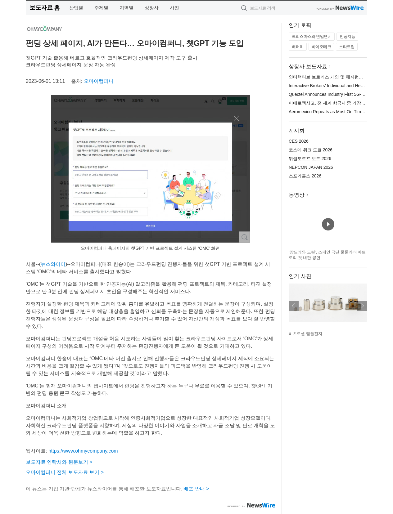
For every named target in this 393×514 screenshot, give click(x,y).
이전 (294, 306)
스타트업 (347, 46)
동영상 (297, 195)
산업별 (76, 7)
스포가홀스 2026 (305, 175)
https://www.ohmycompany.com (83, 451)
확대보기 (244, 237)
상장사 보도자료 (308, 66)
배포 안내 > (196, 488)
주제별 (101, 7)
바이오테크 (321, 46)
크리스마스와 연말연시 (312, 36)
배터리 (298, 46)
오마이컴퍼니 (99, 81)
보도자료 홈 (44, 7)
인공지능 (347, 36)
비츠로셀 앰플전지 (305, 333)
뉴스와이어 (53, 264)
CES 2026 (299, 141)
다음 (362, 306)
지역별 (126, 7)
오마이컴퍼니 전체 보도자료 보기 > (65, 472)
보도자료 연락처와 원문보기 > (59, 462)
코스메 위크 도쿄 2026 (310, 149)
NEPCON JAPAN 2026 (311, 167)
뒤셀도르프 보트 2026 (310, 158)
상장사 (152, 7)
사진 (174, 7)
